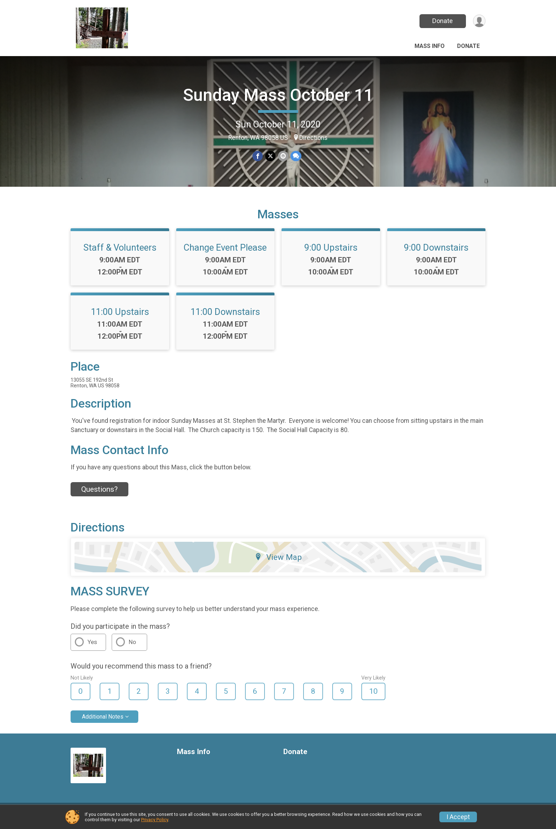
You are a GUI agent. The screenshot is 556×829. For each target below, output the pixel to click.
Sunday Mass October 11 (278, 95)
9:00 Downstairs (436, 251)
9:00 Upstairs (330, 251)
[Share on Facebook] (258, 156)
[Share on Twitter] (270, 156)
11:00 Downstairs (225, 316)
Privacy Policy (154, 819)
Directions (313, 137)
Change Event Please (225, 251)
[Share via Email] (283, 156)
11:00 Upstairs (120, 316)
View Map (278, 561)
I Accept (458, 816)
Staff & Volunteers (119, 251)
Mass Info (430, 46)
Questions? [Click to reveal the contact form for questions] (99, 493)
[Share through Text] (295, 156)
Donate (442, 20)
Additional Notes (102, 721)
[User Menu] (478, 21)
